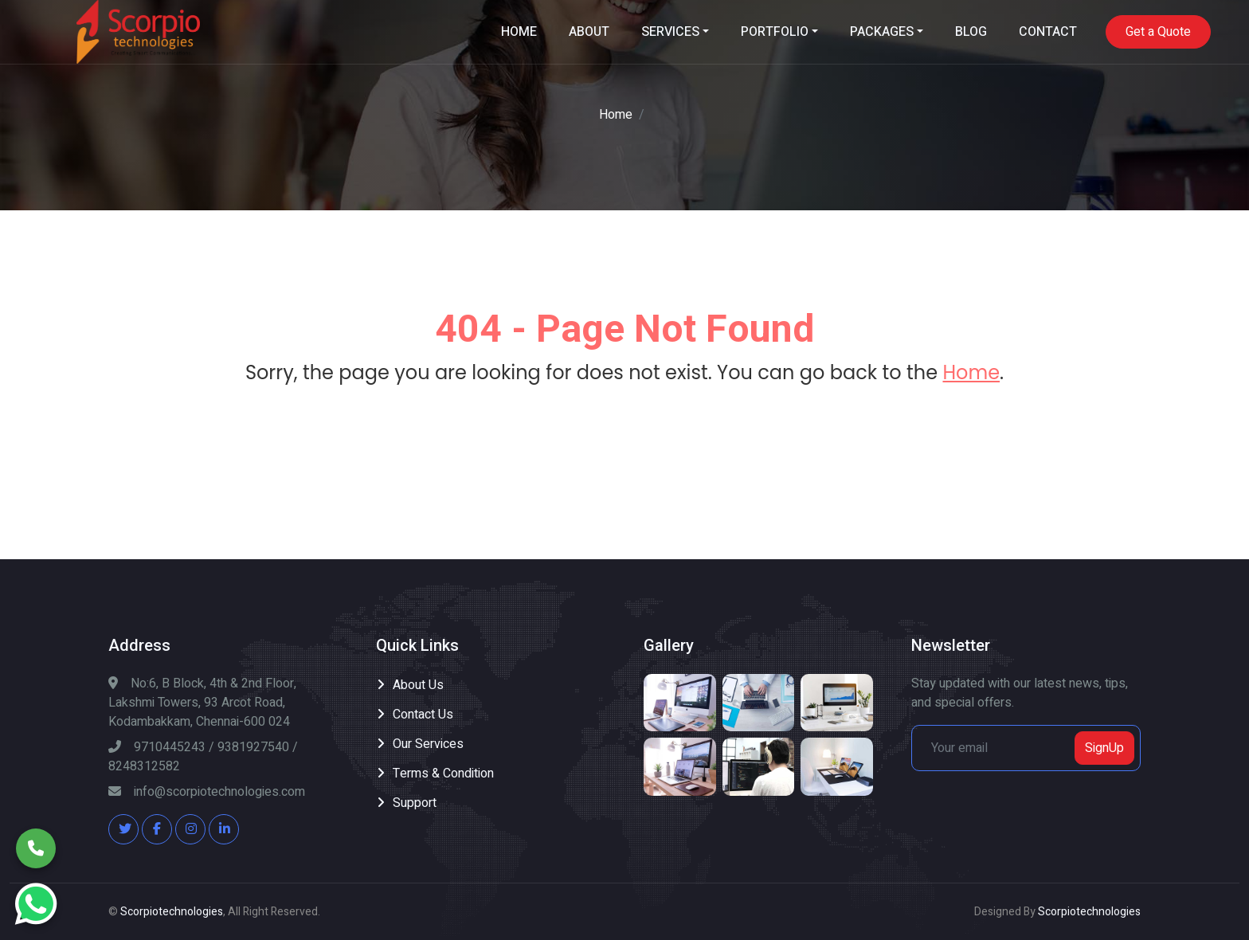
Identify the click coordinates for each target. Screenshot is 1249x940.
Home (615, 114)
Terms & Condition (443, 773)
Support (415, 803)
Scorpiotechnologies (171, 911)
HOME (519, 31)
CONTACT (1048, 31)
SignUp (1104, 748)
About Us (418, 685)
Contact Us (423, 714)
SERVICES (670, 31)
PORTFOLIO (775, 31)
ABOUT (589, 31)
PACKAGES (882, 31)
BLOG (971, 31)
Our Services (428, 744)
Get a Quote (1158, 31)
